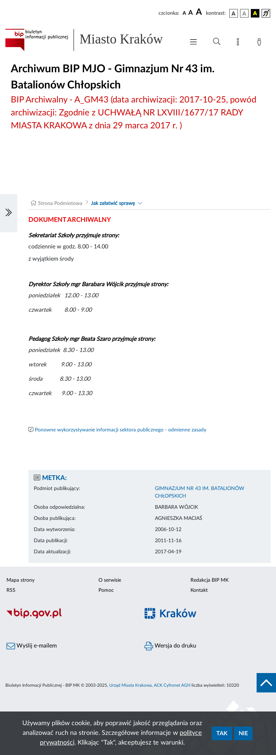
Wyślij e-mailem (31, 646)
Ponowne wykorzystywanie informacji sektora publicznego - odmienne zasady (120, 430)
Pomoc (106, 590)
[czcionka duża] (199, 12)
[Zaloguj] (260, 43)
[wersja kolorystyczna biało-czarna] (244, 13)
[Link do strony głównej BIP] (91, 40)
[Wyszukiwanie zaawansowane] (216, 41)
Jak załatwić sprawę (113, 203)
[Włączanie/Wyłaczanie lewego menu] (8, 213)
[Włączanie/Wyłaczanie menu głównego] (193, 42)
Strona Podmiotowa (60, 203)
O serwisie (109, 580)
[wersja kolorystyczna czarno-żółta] (255, 13)
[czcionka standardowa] (184, 13)
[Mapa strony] (239, 43)
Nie (243, 733)
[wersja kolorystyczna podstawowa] (233, 13)
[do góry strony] (266, 682)
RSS (10, 590)
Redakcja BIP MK (209, 580)
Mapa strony (20, 580)
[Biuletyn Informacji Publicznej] (69, 617)
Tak (221, 733)
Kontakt (199, 590)
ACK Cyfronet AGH (172, 685)
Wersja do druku (170, 646)
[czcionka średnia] (191, 13)
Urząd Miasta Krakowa (130, 685)
